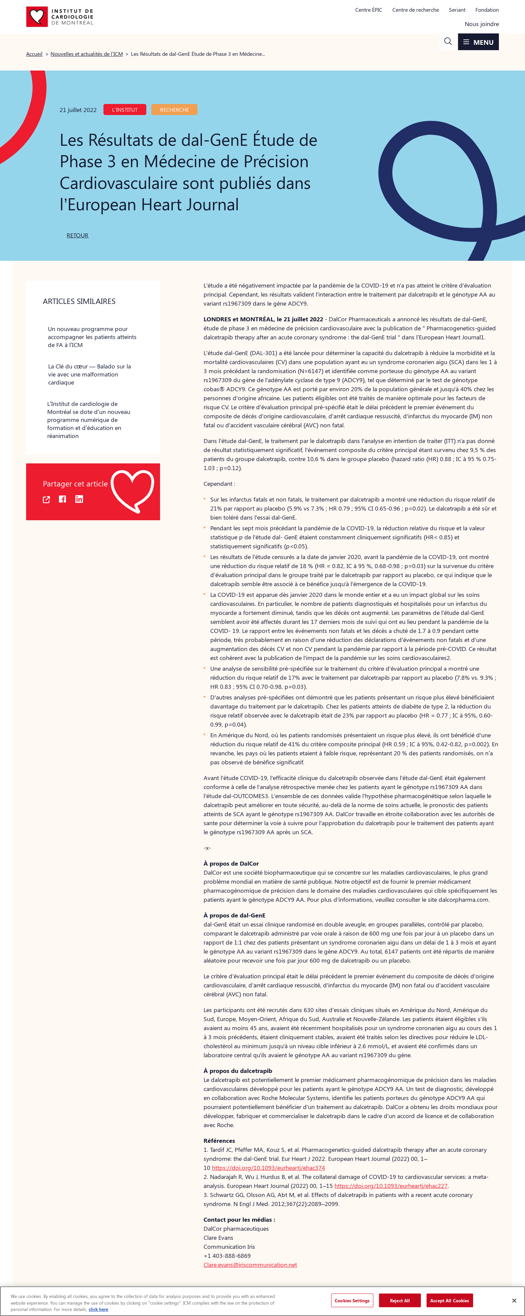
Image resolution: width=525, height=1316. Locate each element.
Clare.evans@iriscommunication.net (250, 1264)
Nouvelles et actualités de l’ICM (87, 53)
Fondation (487, 9)
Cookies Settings (352, 1300)
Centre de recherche (415, 9)
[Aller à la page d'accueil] (59, 16)
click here (98, 1309)
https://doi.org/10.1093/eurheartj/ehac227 (391, 1186)
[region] (262, 1301)
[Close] (514, 1300)
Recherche (174, 109)
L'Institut (125, 109)
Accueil (34, 53)
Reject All (400, 1300)
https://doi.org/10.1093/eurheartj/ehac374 (268, 1168)
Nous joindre (482, 24)
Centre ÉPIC (368, 9)
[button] (448, 41)
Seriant (457, 9)
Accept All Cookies (449, 1300)
